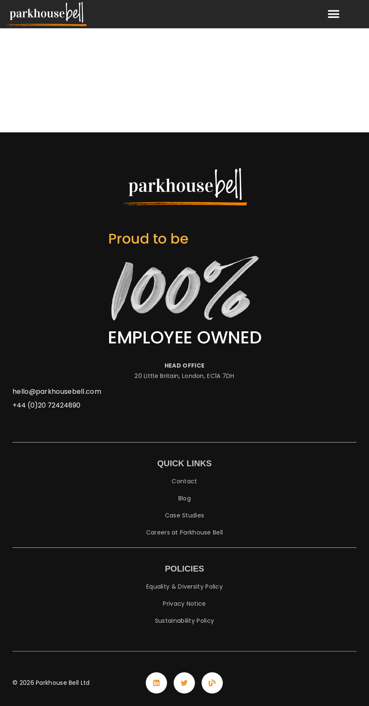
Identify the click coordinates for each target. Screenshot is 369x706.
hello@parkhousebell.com (56, 391)
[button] (333, 14)
